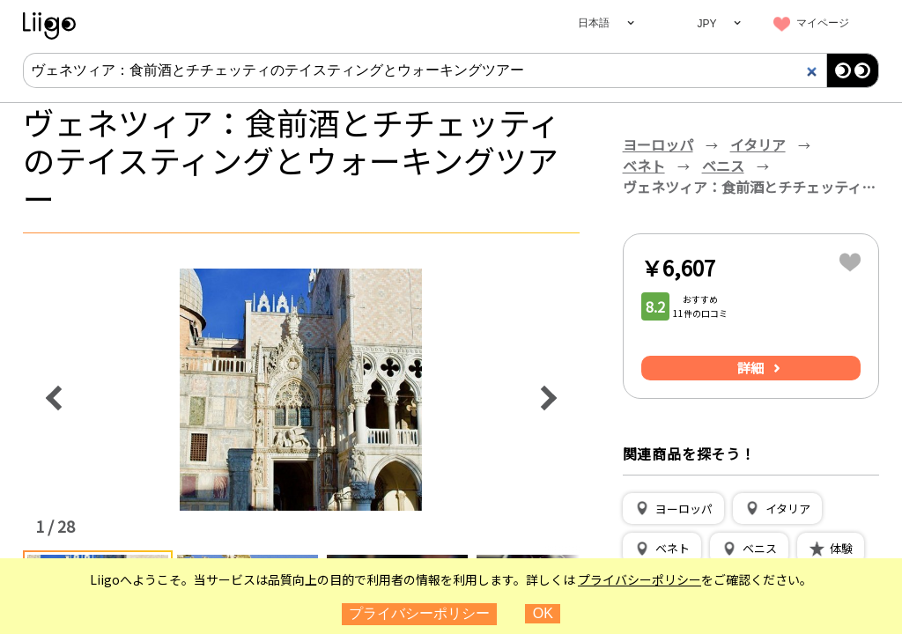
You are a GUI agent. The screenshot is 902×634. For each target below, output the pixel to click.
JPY (706, 24)
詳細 (750, 367)
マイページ (822, 23)
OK (543, 613)
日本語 (594, 23)
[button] (673, 509)
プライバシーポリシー (639, 579)
